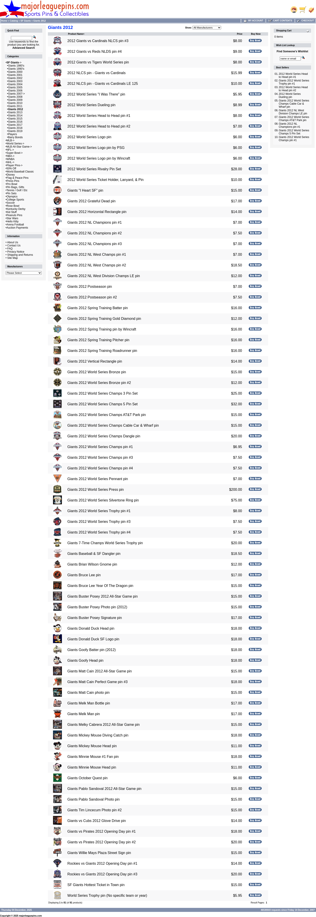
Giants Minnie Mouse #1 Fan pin (93, 757)
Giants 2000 (15, 71)
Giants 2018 (15, 128)
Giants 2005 (15, 87)
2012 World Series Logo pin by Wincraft (98, 158)
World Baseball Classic (20, 171)
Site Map (12, 258)
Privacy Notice (15, 251)
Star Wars (12, 218)
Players (12, 134)
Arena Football (15, 224)
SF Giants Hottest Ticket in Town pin (96, 885)
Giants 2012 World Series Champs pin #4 (100, 468)
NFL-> (10, 149)
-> (13, 62)
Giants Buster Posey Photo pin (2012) (97, 607)
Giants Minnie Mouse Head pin (91, 767)
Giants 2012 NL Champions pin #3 (94, 244)
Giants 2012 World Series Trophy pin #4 (98, 532)
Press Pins (12, 181)
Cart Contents (280, 20)
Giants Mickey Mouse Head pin (92, 746)
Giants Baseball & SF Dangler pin (93, 554)
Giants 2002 (15, 78)
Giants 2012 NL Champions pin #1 (94, 222)
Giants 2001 (15, 75)
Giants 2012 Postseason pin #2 (92, 297)
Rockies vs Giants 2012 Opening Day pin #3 (102, 874)
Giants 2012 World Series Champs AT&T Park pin (106, 415)
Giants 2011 (15, 106)
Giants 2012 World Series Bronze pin (96, 372)
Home (4, 21)
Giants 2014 (15, 115)
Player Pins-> (14, 165)
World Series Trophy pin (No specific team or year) (107, 895)
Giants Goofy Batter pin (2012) (91, 650)
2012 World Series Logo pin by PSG (96, 148)
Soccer (10, 202)
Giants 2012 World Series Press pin (95, 489)
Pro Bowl (11, 184)
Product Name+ (76, 34)
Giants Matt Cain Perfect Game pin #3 (97, 682)
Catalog (14, 21)
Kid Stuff (11, 212)
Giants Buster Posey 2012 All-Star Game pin (102, 596)
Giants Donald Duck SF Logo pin (93, 639)
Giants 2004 (15, 84)
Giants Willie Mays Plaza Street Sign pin (99, 853)
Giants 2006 (15, 90)
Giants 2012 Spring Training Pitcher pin (98, 340)
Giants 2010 (15, 103)
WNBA (10, 159)
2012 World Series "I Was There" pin (96, 94)
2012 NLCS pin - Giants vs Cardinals (96, 73)
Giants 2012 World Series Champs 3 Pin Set (102, 393)
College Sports (15, 199)
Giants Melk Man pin (83, 714)
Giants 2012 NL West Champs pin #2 (96, 265)
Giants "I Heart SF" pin (85, 190)
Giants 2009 (15, 99)
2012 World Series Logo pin (89, 137)
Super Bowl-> (14, 152)
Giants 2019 (15, 131)
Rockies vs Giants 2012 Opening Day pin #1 (102, 863)
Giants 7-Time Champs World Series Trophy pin (105, 543)
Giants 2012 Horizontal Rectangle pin (96, 212)
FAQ (10, 248)
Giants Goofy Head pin (85, 660)
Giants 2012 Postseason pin (89, 286)
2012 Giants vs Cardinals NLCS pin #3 (97, 41)
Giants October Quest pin (87, 778)
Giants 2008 (15, 96)
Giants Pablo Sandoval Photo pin (93, 799)
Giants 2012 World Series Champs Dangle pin (103, 436)
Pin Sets (11, 193)
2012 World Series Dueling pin (91, 105)
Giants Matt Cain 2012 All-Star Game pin (99, 671)
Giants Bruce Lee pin (84, 575)
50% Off (11, 168)
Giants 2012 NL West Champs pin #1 (96, 254)
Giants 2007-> (16, 93)
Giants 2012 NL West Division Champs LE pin (103, 276)
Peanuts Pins (14, 215)
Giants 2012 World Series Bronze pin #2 (99, 383)
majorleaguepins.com (30, 916)
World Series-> (15, 143)
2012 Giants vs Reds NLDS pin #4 (94, 51)
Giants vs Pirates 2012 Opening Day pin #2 (101, 842)
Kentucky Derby (15, 209)
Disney (10, 174)
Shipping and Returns (20, 254)
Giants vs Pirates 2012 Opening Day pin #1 (101, 831)
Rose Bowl (12, 205)
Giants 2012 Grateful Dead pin (91, 201)
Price (239, 34)
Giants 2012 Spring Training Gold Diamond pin (104, 319)
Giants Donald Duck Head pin (90, 628)
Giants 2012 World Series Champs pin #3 (100, 457)
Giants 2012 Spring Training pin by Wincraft (101, 329)
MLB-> (10, 140)
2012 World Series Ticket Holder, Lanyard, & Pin (105, 180)
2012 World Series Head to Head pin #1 (98, 116)
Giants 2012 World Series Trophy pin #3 (98, 521)
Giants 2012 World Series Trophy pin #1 (98, 511)
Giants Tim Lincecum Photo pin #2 (94, 810)
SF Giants (25, 21)
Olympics (11, 196)
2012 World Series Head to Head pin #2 (98, 126)
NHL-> (10, 162)
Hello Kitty (12, 221)
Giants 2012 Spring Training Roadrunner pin (102, 351)
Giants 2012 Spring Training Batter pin (97, 308)
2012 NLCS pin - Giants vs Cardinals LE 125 (102, 83)
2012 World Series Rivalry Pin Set (94, 169)
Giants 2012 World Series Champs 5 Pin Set (102, 404)
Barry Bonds (15, 137)
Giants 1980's (16, 65)
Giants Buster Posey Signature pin (94, 618)
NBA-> (10, 156)
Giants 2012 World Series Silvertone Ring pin (103, 500)
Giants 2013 (15, 112)
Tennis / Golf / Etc (16, 190)
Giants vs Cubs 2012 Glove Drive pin (96, 821)
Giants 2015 (15, 118)
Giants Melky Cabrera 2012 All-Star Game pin (103, 724)
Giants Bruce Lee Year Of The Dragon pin (100, 586)
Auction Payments (17, 227)
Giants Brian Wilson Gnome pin (92, 564)
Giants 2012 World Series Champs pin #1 (100, 447)
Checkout (305, 20)
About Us (12, 242)
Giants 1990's (16, 68)
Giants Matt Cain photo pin (88, 692)
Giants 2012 (39, 21)
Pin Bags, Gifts (15, 187)
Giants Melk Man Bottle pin (88, 703)
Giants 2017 (15, 124)
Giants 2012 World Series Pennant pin (97, 479)
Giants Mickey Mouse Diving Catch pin (97, 735)
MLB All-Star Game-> (19, 146)
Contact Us (13, 245)
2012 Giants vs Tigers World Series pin (98, 62)
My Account (253, 20)
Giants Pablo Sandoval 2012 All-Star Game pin (104, 789)
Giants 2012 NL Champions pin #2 (94, 233)
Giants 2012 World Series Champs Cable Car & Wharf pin (113, 425)
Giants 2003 (15, 81)
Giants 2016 (15, 121)
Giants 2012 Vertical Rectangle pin (94, 361)
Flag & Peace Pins (17, 177)
